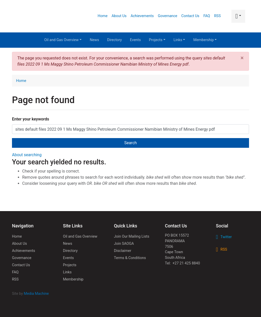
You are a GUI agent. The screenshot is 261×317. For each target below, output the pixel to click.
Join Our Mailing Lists (131, 236)
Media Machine (36, 293)
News (94, 40)
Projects (157, 40)
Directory (114, 40)
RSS (217, 16)
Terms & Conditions (130, 258)
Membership (205, 40)
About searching (27, 154)
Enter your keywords (30, 119)
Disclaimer (122, 251)
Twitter (226, 237)
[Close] (242, 58)
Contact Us (190, 16)
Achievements (142, 16)
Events (135, 40)
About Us (119, 16)
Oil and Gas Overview (63, 40)
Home (103, 16)
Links (179, 40)
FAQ (206, 16)
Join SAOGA (124, 243)
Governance (167, 16)
